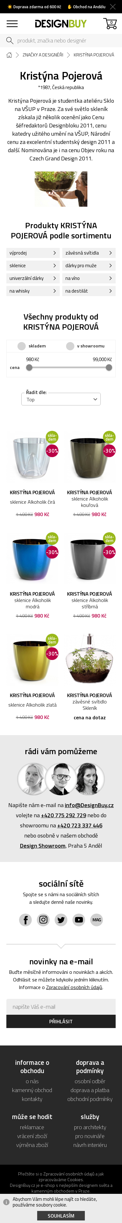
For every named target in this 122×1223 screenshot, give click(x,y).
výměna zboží (32, 1145)
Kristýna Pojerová (94, 55)
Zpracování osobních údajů (74, 987)
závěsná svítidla (82, 252)
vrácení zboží (32, 1136)
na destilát (76, 290)
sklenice (18, 265)
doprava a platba (90, 1090)
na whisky (20, 290)
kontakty (32, 1099)
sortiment (12, 20)
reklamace (32, 1127)
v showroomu (91, 345)
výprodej (18, 252)
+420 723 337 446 (79, 825)
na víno (72, 278)
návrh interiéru (90, 1145)
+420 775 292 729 (63, 815)
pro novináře (90, 1136)
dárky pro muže (81, 265)
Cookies (75, 1179)
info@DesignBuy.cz (89, 805)
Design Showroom (42, 845)
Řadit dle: (36, 392)
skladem (37, 345)
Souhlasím (61, 1216)
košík (111, 22)
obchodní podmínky (89, 1099)
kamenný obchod (32, 1090)
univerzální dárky (27, 278)
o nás (32, 1081)
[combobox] (61, 399)
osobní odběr (90, 1081)
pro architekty (90, 1127)
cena (15, 367)
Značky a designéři (43, 55)
